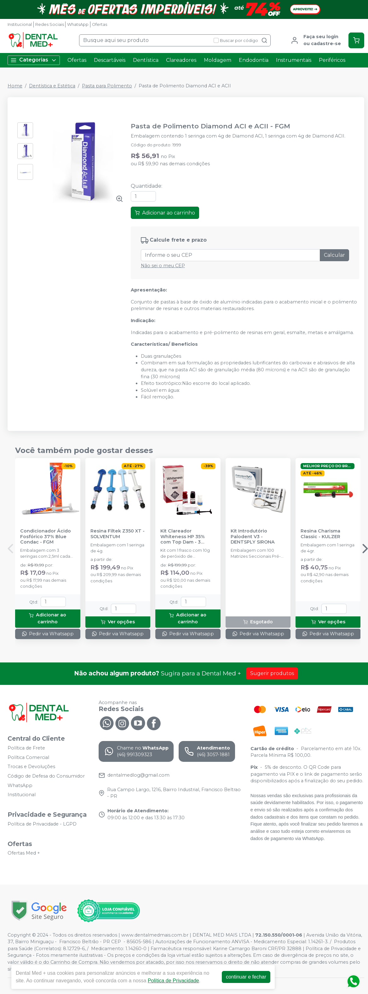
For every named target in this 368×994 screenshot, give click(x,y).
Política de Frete (26, 748)
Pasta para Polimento (107, 86)
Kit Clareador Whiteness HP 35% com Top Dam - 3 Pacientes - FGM (182, 536)
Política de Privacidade (173, 980)
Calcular (334, 255)
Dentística (145, 60)
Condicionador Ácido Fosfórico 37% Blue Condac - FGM (45, 536)
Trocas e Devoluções (31, 767)
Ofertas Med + (24, 853)
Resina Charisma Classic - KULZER (320, 533)
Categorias (33, 60)
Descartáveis (109, 60)
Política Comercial (28, 757)
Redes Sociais (49, 24)
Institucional (20, 24)
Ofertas (99, 24)
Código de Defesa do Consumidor (46, 776)
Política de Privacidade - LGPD (42, 824)
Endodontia (253, 60)
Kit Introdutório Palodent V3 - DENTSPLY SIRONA (253, 536)
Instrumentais (293, 60)
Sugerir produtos (272, 673)
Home (15, 86)
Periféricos (332, 60)
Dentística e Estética (52, 86)
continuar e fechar (246, 976)
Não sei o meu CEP (163, 265)
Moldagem (217, 60)
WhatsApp (78, 24)
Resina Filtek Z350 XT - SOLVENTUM (117, 533)
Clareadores (181, 60)
